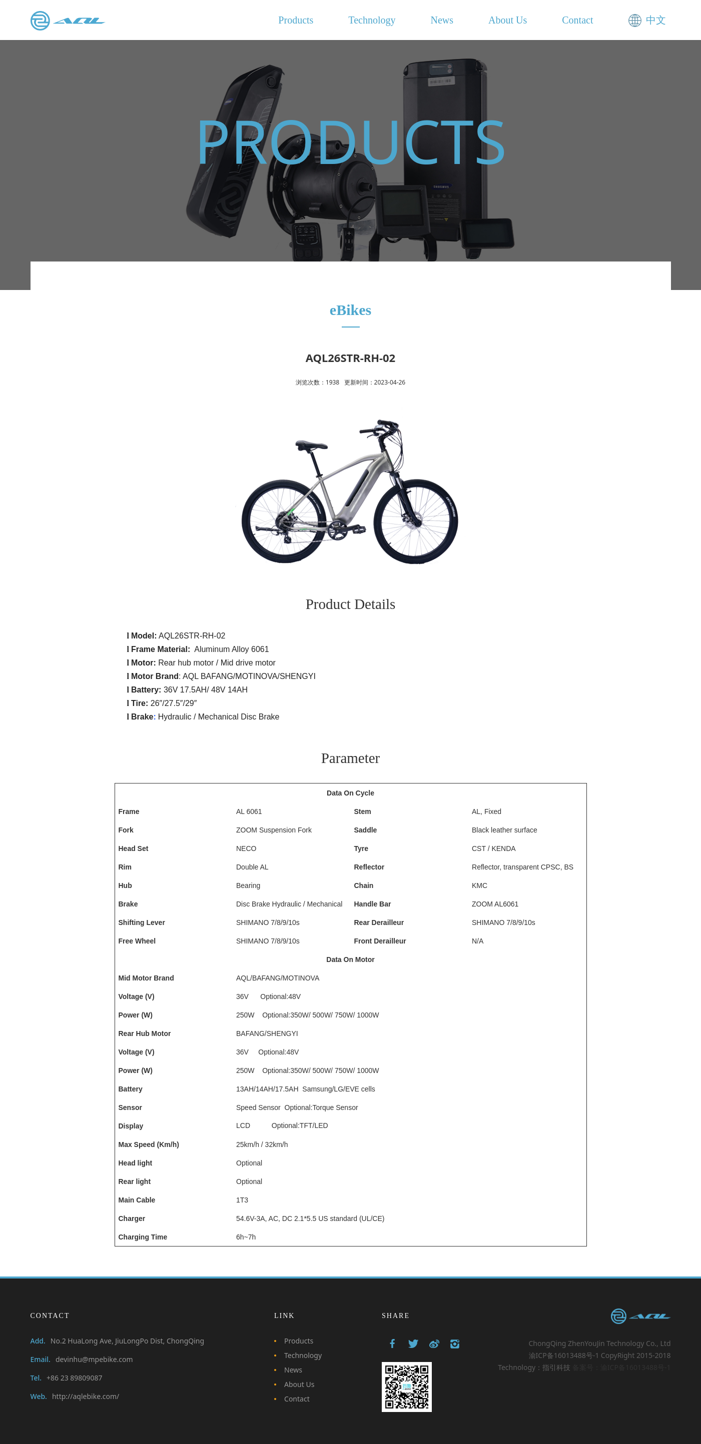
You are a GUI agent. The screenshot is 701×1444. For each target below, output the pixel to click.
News (293, 1369)
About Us (299, 1384)
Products (298, 1341)
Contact (297, 1399)
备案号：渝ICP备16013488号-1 (621, 1367)
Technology (303, 1355)
